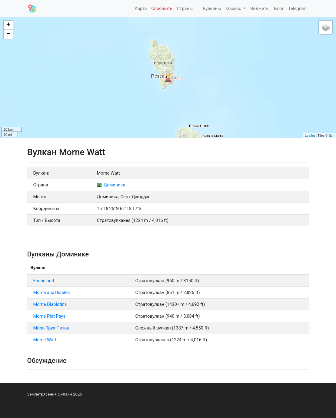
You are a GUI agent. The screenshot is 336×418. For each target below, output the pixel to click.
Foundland (43, 280)
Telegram (297, 8)
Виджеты (260, 8)
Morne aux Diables (51, 292)
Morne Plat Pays (49, 316)
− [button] (8, 34)
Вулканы (211, 8)
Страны (185, 8)
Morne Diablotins (50, 304)
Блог (279, 8)
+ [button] (8, 25)
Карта (140, 8)
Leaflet (310, 135)
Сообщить (161, 8)
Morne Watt (44, 340)
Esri (331, 135)
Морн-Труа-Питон (51, 328)
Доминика (111, 185)
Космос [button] (233, 8)
